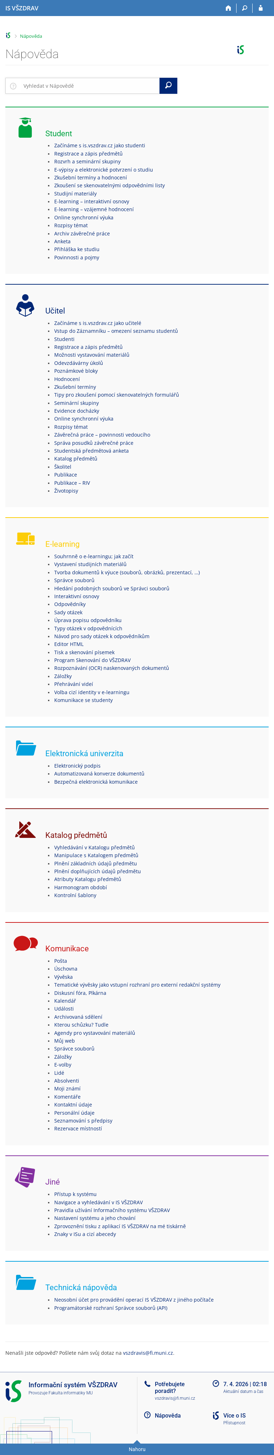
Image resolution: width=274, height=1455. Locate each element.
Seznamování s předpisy (83, 1120)
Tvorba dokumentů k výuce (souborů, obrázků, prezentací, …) (127, 572)
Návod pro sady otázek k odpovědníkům (101, 636)
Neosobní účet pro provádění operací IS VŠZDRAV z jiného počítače (134, 1299)
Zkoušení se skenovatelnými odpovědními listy (109, 185)
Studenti (64, 339)
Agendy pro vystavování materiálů (94, 1032)
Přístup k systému (75, 1194)
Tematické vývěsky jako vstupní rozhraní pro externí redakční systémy (137, 984)
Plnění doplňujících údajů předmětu (97, 871)
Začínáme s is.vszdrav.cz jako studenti (99, 145)
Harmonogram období (80, 887)
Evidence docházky (76, 410)
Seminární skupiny (76, 403)
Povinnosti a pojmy (76, 257)
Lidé (59, 1072)
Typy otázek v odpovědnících (88, 628)
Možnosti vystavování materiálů (92, 354)
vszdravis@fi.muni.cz (148, 1352)
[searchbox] (90, 85)
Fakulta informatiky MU (71, 1392)
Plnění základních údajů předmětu (95, 863)
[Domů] (228, 8)
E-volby (62, 1064)
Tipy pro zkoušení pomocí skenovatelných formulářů (116, 394)
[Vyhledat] (168, 85)
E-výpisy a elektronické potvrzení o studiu (103, 169)
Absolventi (66, 1080)
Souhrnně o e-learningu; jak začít (93, 556)
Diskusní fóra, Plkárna (80, 992)
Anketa (62, 241)
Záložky (63, 676)
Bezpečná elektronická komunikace (96, 781)
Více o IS (234, 1415)
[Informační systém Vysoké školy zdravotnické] (22, 8)
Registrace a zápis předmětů (88, 153)
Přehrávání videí (73, 684)
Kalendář (65, 1000)
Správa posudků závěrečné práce (93, 442)
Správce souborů (74, 580)
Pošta (60, 960)
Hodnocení (67, 379)
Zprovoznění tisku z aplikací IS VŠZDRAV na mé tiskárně (120, 1226)
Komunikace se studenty (83, 700)
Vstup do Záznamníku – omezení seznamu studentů (116, 330)
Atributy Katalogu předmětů (87, 879)
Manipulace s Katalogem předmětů (96, 855)
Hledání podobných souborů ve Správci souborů (111, 588)
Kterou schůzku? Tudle (81, 1024)
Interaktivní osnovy (76, 596)
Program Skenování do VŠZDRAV (92, 660)
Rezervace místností (78, 1128)
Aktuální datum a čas (243, 1391)
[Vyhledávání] (245, 8)
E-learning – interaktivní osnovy (91, 201)
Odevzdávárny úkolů (78, 363)
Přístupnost (234, 1422)
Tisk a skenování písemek (84, 652)
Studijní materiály (75, 193)
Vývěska (63, 976)
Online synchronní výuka (83, 217)
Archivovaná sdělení (78, 1016)
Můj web (64, 1040)
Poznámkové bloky (76, 370)
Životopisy (66, 490)
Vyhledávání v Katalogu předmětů (94, 847)
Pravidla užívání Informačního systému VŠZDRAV (112, 1210)
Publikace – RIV (72, 482)
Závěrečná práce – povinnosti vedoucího (102, 434)
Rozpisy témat (71, 225)
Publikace (65, 474)
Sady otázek (68, 612)
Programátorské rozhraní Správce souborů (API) (110, 1307)
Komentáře (67, 1096)
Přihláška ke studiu (77, 249)
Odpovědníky (70, 604)
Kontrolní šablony (75, 895)
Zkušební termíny (75, 386)
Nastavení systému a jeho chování (95, 1218)
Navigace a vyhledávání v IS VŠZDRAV (98, 1202)
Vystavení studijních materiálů (90, 564)
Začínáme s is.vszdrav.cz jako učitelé (97, 323)
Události (64, 1008)
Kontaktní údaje (73, 1104)
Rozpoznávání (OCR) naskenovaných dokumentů (111, 668)
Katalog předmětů (75, 458)
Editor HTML (68, 644)
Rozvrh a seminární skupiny (87, 161)
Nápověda (31, 36)
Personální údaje (74, 1112)
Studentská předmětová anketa (91, 450)
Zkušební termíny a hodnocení (90, 177)
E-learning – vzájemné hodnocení (94, 209)
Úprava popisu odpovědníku (88, 620)
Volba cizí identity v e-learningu (92, 692)
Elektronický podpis (77, 765)
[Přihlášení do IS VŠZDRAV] (261, 8)
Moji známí (67, 1088)
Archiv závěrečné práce (82, 233)
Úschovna (65, 968)
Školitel (62, 466)
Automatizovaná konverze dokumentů (99, 773)
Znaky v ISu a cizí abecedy (85, 1234)
